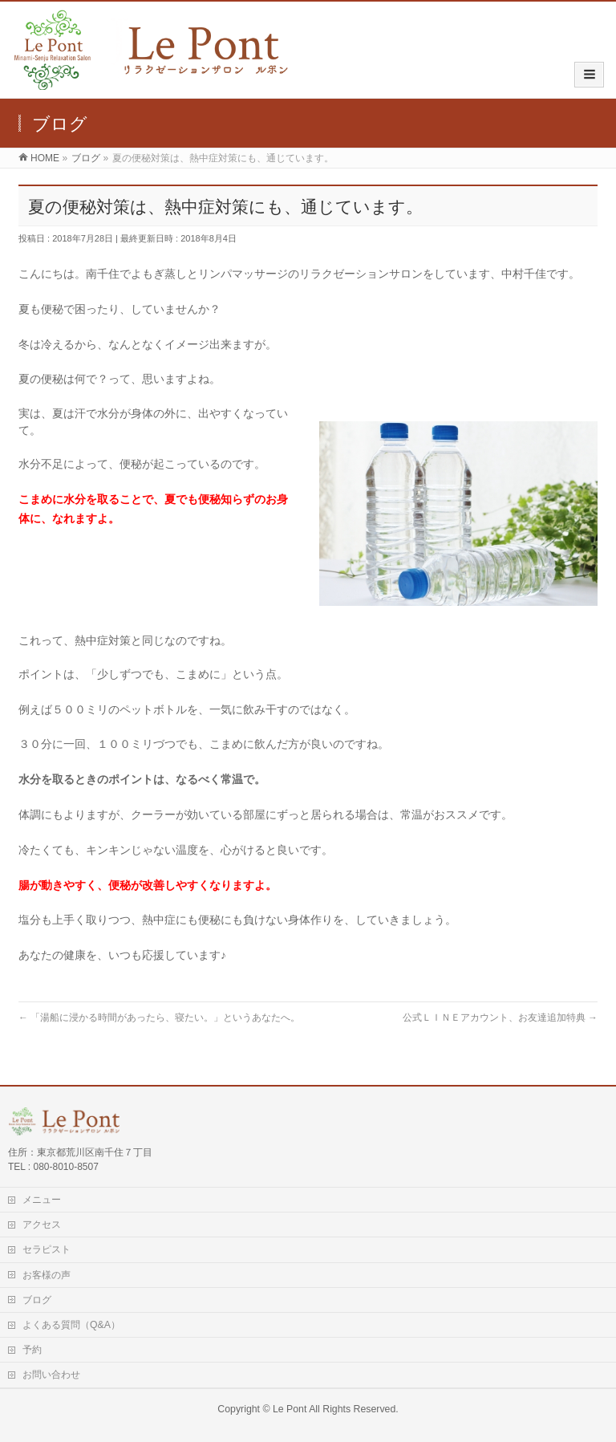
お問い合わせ (51, 1374)
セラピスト (46, 1249)
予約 (32, 1349)
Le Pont (289, 1409)
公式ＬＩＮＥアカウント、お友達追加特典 (500, 1017)
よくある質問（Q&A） (71, 1324)
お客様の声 (46, 1275)
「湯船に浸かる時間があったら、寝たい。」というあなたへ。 (159, 1017)
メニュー (41, 1199)
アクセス (41, 1224)
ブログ (36, 1300)
